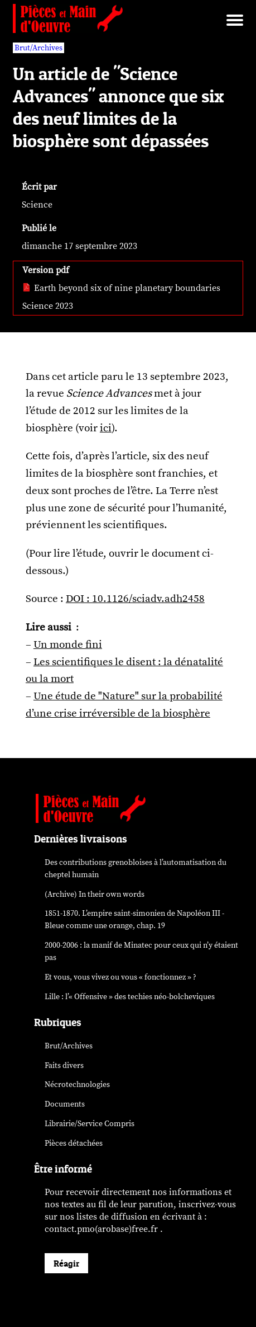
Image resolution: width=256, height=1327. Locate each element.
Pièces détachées (74, 1143)
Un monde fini (67, 644)
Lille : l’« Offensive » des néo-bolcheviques (130, 996)
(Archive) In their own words (94, 894)
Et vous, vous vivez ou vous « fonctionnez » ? (120, 977)
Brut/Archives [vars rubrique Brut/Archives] (38, 48)
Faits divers (64, 1065)
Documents (65, 1104)
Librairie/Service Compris (89, 1123)
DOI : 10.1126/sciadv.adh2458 (135, 598)
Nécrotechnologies (77, 1084)
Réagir (66, 1263)
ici (106, 428)
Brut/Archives (69, 1046)
